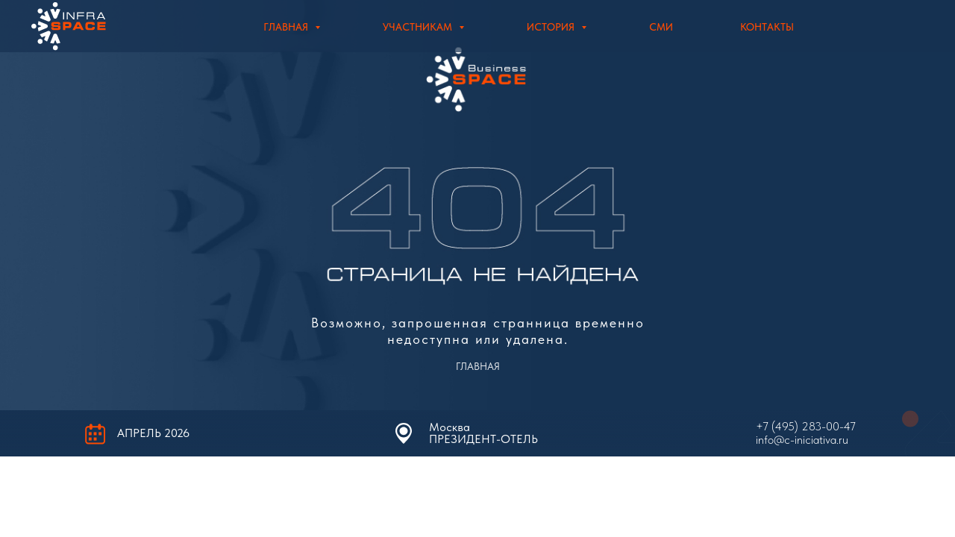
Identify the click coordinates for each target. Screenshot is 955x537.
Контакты (767, 27)
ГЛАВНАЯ (478, 366)
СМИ (661, 27)
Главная (287, 27)
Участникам (419, 27)
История (552, 27)
